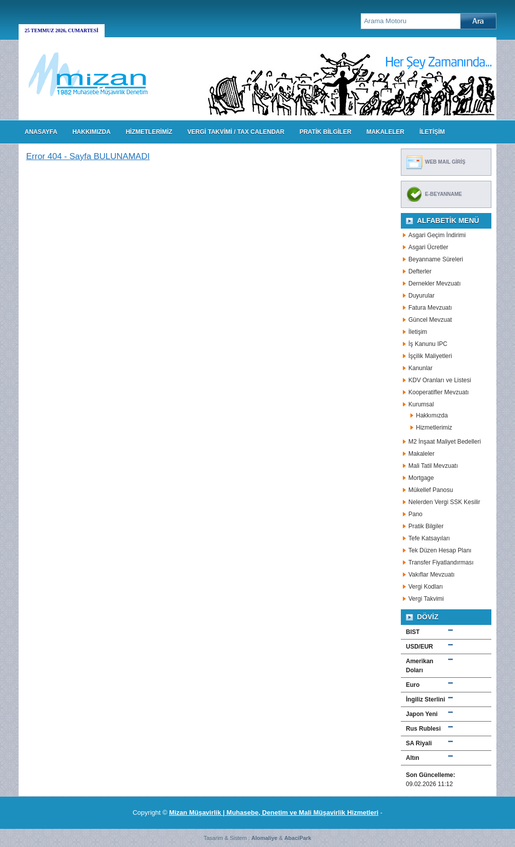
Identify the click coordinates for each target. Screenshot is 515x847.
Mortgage (421, 477)
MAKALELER (385, 131)
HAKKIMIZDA (91, 131)
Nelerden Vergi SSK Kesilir (444, 502)
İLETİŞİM (432, 131)
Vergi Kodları (425, 586)
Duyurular (421, 295)
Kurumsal (421, 404)
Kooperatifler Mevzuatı (438, 392)
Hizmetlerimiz (434, 427)
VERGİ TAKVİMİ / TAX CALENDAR (236, 131)
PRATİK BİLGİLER (325, 131)
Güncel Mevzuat (430, 319)
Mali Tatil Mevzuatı (433, 465)
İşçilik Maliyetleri (430, 356)
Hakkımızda (432, 415)
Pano (415, 514)
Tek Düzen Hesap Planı (439, 550)
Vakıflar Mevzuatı (431, 574)
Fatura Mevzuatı (430, 307)
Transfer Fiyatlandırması (441, 562)
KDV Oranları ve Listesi (439, 380)
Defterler (420, 271)
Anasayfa (41, 131)
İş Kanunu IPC (427, 343)
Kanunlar (420, 368)
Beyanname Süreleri (435, 259)
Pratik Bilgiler (426, 526)
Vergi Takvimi (426, 598)
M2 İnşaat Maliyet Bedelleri (444, 441)
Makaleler (421, 453)
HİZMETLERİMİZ (149, 131)
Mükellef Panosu (430, 489)
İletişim (417, 331)
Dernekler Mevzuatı (434, 283)
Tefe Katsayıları (429, 538)
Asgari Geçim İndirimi (437, 235)
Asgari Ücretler (428, 247)
